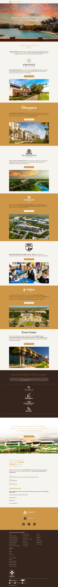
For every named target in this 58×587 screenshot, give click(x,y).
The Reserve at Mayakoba (13, 537)
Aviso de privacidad (13, 585)
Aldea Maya (38, 537)
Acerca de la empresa (12, 557)
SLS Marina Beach (26, 534)
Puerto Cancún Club (12, 535)
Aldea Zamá (38, 535)
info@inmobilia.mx (13, 484)
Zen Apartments (39, 540)
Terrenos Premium (14, 503)
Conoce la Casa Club (29, 436)
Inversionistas (11, 554)
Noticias (10, 553)
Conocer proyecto (29, 76)
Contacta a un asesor (29, 24)
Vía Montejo (25, 540)
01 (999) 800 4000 (13, 480)
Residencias (12, 500)
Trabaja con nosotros (12, 562)
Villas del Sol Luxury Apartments (14, 545)
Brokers (10, 559)
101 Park (37, 534)
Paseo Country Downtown (13, 540)
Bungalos (38, 539)
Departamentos (13, 497)
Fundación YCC (29, 518)
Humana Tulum (25, 542)
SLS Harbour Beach (26, 535)
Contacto (10, 551)
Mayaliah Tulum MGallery (13, 539)
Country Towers (25, 545)
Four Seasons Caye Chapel (27, 539)
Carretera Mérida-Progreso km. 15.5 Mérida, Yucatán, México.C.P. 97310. (23, 477)
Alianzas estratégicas (12, 561)
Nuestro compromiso (12, 564)
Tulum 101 (10, 534)
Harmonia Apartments (13, 542)
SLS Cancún (25, 537)
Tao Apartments (39, 542)
